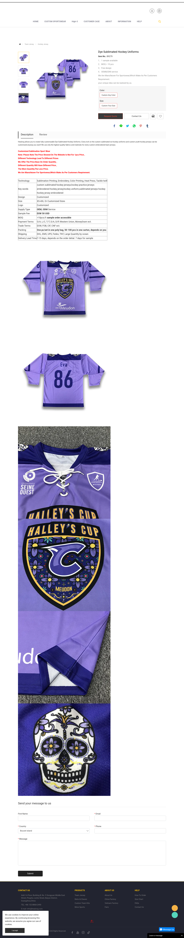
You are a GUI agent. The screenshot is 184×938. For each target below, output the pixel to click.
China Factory (110, 899)
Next (23, 107)
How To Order (140, 895)
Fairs (107, 907)
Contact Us (136, 116)
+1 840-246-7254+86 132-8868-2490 (44, 10)
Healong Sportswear (109, 10)
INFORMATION (124, 35)
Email (97, 814)
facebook (114, 126)
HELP (139, 35)
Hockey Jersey (43, 44)
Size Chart (139, 899)
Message (22, 839)
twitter (127, 126)
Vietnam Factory (111, 903)
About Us (108, 895)
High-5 (75, 35)
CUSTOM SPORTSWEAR (55, 35)
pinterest (141, 126)
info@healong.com (35, 909)
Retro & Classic (81, 899)
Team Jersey (29, 44)
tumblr (147, 126)
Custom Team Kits (82, 903)
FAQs (137, 903)
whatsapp (134, 126)
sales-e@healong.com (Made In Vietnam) (77, 10)
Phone (97, 826)
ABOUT (108, 35)
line (121, 126)
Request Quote (110, 116)
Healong (175, 908)
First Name (23, 814)
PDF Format (153, 116)
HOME (35, 35)
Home (20, 44)
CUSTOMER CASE (92, 35)
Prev (23, 48)
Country (22, 826)
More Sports (80, 907)
